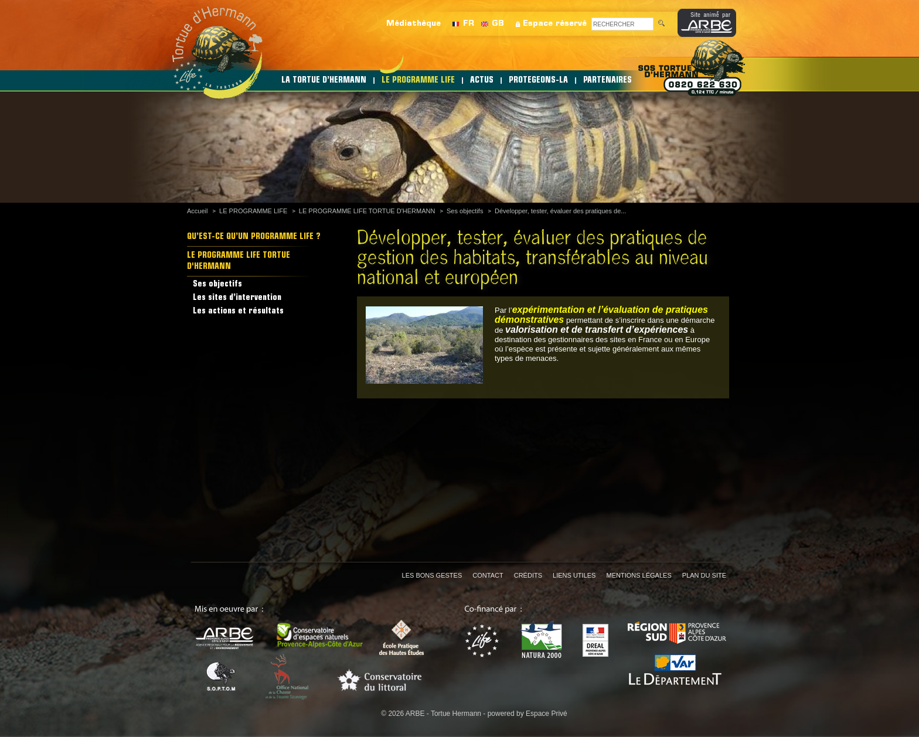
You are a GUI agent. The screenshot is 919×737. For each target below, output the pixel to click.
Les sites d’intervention (237, 298)
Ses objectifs (465, 210)
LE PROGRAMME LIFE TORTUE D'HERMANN (367, 210)
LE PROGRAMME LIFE (418, 80)
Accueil (197, 210)
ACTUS (481, 80)
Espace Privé (546, 713)
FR (468, 24)
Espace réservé (555, 24)
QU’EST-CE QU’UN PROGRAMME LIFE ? (254, 237)
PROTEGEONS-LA (538, 80)
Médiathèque (413, 24)
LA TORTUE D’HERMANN (323, 80)
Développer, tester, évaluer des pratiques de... (560, 210)
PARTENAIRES (607, 80)
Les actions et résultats (238, 311)
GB (498, 24)
